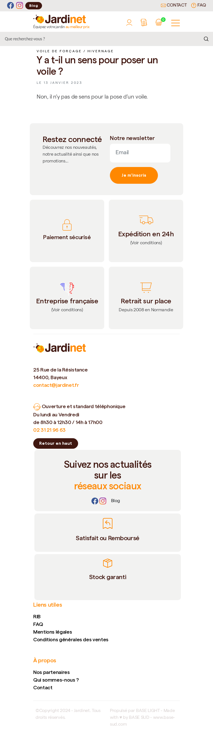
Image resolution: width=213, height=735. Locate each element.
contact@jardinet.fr (56, 385)
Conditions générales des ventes (70, 639)
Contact (174, 5)
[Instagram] (19, 5)
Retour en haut (55, 443)
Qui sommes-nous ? (56, 679)
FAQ (198, 5)
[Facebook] (10, 5)
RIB (37, 616)
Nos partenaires (51, 672)
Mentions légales (52, 631)
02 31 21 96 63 (49, 430)
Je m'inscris (134, 175)
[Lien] (115, 501)
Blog (33, 5)
